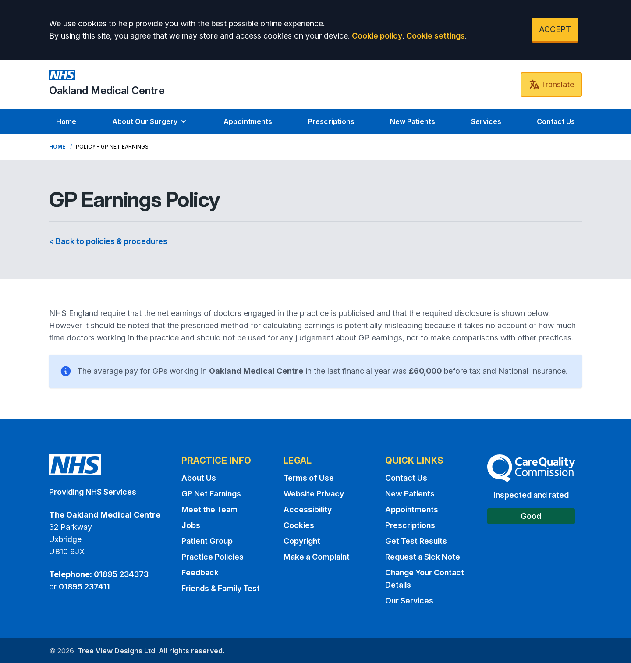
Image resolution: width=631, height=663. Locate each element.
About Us (198, 477)
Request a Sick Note (422, 556)
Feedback (200, 572)
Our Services (409, 600)
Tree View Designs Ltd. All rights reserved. (151, 650)
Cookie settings (435, 35)
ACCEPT (555, 29)
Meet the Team (209, 509)
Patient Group (207, 541)
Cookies (299, 525)
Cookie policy (377, 35)
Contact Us (556, 121)
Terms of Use (309, 477)
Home (66, 121)
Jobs (190, 525)
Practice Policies (212, 556)
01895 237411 (84, 586)
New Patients (412, 121)
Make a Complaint (317, 556)
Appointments (247, 121)
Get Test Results (416, 541)
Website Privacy (314, 493)
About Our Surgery (150, 121)
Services (486, 121)
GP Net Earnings (211, 493)
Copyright (302, 541)
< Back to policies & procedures (108, 241)
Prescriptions (331, 121)
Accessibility (308, 509)
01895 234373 (121, 574)
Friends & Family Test (220, 588)
